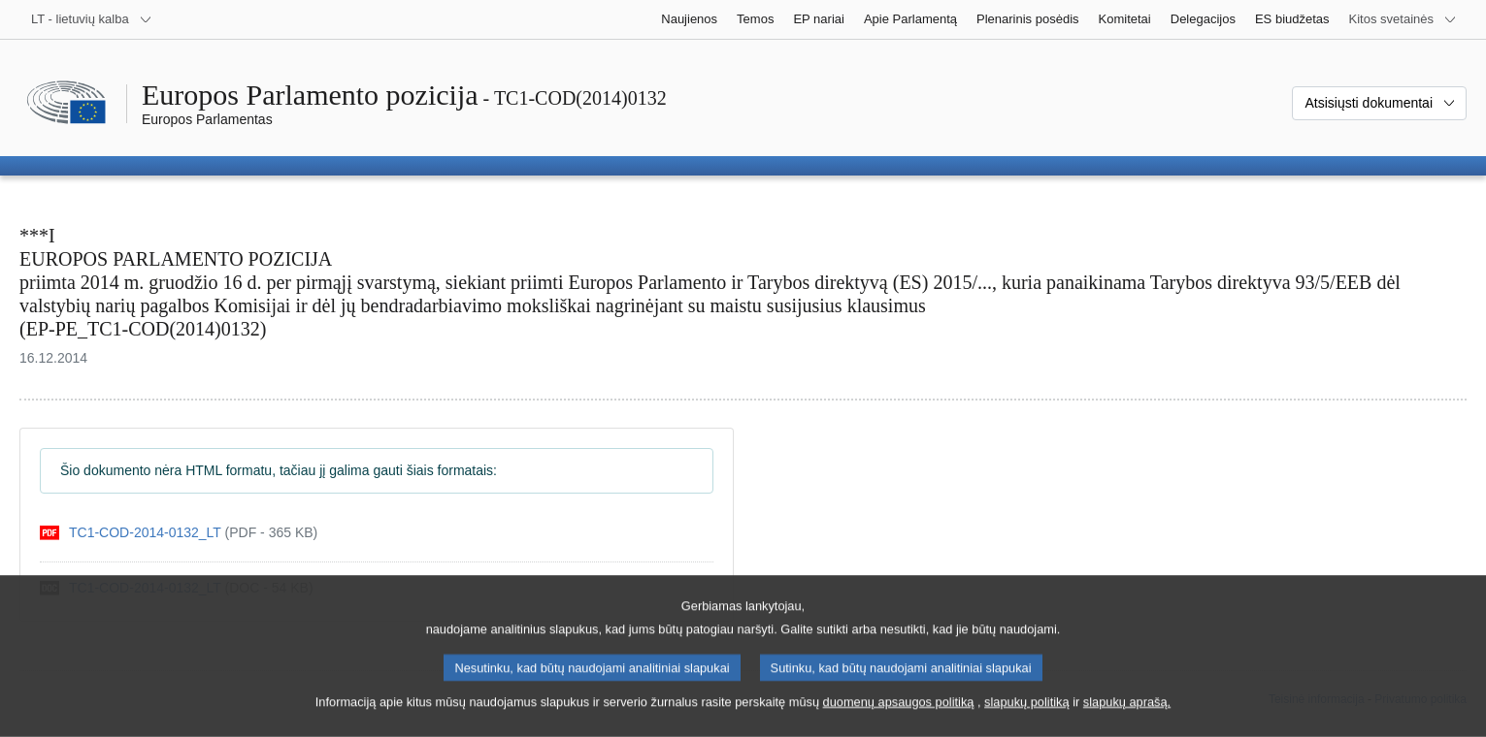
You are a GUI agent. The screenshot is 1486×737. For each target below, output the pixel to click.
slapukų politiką (1027, 720)
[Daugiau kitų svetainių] (1403, 19)
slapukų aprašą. (1127, 720)
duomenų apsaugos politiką (898, 720)
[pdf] (178, 533)
